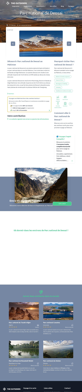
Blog (62, 6)
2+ (70, 104)
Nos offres (53, 6)
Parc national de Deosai (25, 25)
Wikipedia (10, 93)
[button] (41, 43)
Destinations (28, 6)
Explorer (62, 204)
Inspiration (15, 6)
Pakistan (13, 25)
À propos (71, 6)
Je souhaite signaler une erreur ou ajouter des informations (28, 119)
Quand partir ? (41, 6)
